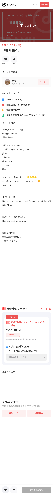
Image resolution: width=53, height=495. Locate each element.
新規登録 (44, 5)
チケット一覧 (46, 309)
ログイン (33, 5)
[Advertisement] (26, 273)
